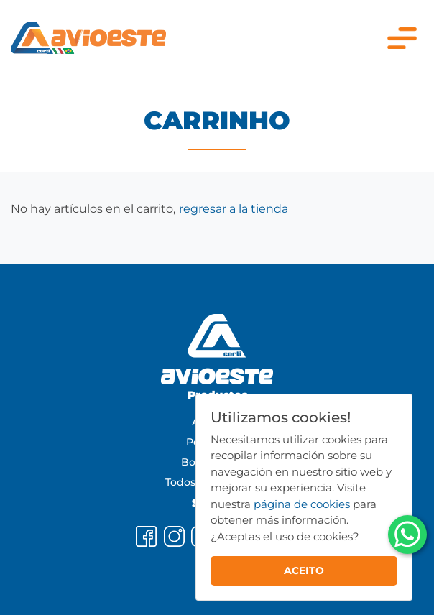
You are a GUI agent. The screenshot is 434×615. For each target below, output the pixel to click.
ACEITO (304, 570)
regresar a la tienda (233, 209)
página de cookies (302, 504)
